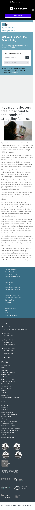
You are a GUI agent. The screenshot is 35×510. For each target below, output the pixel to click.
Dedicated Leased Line (12, 295)
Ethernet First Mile (11, 315)
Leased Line (6, 365)
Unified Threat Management (10, 397)
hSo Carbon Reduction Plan (10, 430)
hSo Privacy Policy (7, 423)
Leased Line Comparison (13, 298)
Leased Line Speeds (11, 272)
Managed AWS (6, 386)
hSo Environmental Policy (10, 426)
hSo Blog (5, 407)
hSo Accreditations (8, 432)
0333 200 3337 (8, 342)
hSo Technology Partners (9, 414)
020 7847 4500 (8, 335)
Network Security (10, 300)
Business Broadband (8, 372)
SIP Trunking (6, 393)
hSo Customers (6, 410)
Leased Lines (9, 282)
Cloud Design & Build (8, 379)
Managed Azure (7, 384)
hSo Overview (6, 405)
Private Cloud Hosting (8, 381)
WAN (4, 368)
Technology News (10, 308)
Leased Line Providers (12, 285)
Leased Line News (11, 270)
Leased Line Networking (13, 287)
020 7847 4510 (8, 351)
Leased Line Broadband (12, 289)
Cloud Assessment (7, 377)
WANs (7, 313)
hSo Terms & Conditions (9, 421)
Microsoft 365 (6, 388)
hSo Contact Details (8, 437)
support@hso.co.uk (9, 344)
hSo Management (7, 412)
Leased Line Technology (12, 276)
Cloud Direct (6, 374)
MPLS (7, 311)
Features (8, 302)
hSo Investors (6, 417)
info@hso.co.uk (8, 353)
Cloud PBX (5, 390)
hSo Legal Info (6, 419)
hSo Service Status (7, 435)
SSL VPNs (5, 395)
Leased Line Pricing (11, 274)
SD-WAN (5, 370)
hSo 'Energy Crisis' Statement (11, 428)
